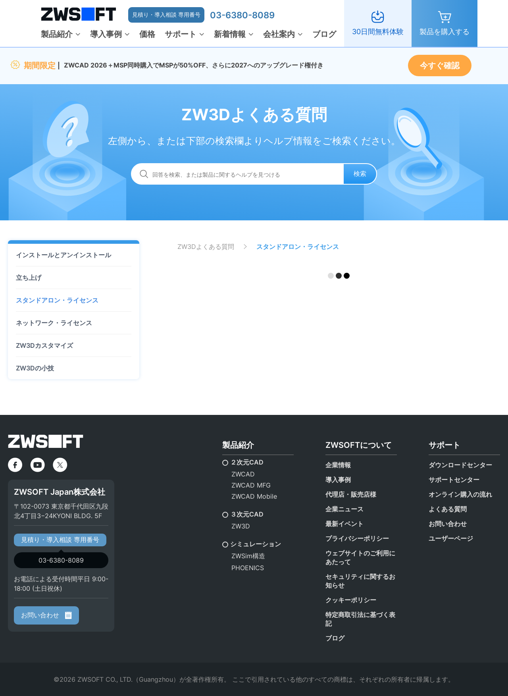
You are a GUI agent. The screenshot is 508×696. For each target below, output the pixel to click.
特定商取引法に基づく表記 (360, 619)
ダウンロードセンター (460, 465)
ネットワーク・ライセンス (54, 323)
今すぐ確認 (440, 65)
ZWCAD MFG (251, 485)
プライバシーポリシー (357, 538)
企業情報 (338, 465)
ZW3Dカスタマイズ (44, 345)
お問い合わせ (46, 615)
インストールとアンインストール (63, 255)
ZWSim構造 (248, 556)
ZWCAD (243, 474)
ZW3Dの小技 (35, 368)
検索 (360, 173)
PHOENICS (247, 568)
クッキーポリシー (350, 600)
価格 (147, 34)
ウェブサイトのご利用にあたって (360, 557)
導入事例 (106, 34)
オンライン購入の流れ (460, 494)
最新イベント (344, 524)
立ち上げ (28, 277)
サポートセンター (454, 480)
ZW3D (240, 526)
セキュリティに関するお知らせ (360, 581)
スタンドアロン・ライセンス (57, 300)
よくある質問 (448, 509)
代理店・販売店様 (350, 494)
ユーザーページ (451, 538)
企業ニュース (344, 509)
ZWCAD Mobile (254, 496)
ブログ (324, 34)
